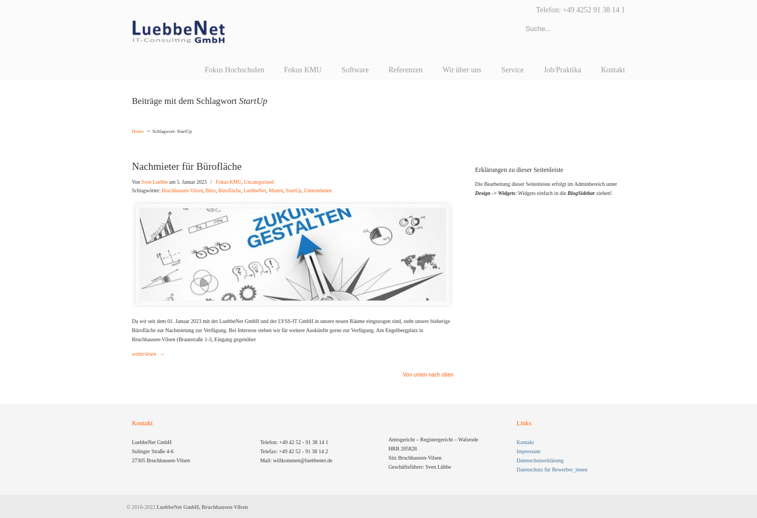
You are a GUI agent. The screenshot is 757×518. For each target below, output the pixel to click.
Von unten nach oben (428, 375)
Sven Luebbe (155, 182)
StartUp (294, 190)
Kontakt (525, 442)
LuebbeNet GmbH (179, 32)
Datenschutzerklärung (540, 460)
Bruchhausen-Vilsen (182, 190)
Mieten (276, 190)
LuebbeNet (254, 190)
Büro (210, 190)
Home (138, 131)
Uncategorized (258, 182)
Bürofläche (229, 190)
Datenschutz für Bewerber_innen (552, 469)
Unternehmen (318, 190)
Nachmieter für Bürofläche (187, 166)
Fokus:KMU (228, 182)
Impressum (528, 451)
